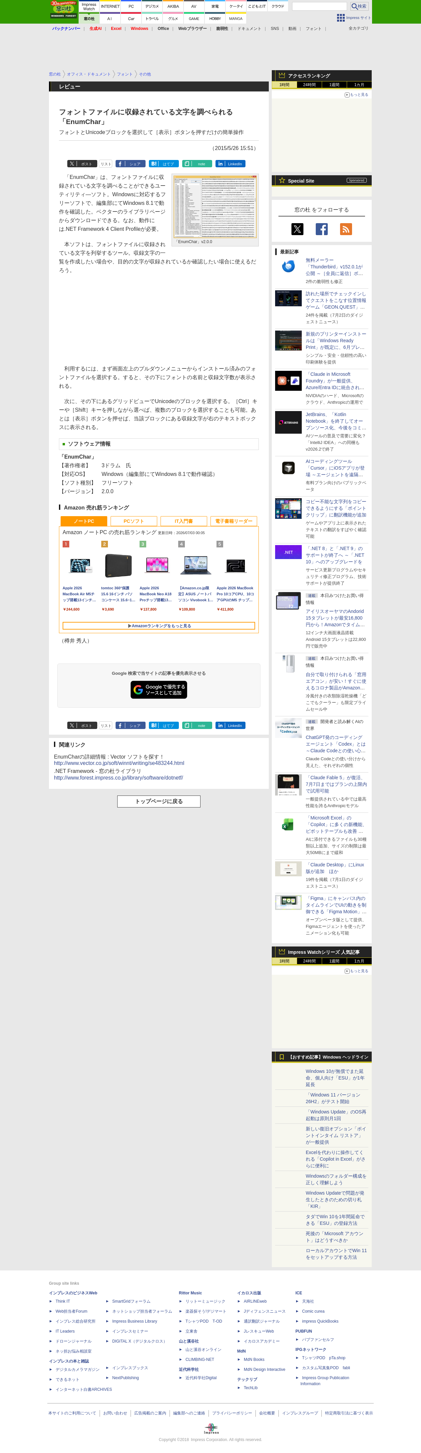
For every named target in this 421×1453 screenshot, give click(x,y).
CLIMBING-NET (200, 1359)
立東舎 (192, 1331)
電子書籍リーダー (233, 521)
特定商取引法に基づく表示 (349, 1413)
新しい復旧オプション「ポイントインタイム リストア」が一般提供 (336, 1135)
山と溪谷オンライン (203, 1349)
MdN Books (254, 1359)
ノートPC (84, 521)
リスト (106, 164)
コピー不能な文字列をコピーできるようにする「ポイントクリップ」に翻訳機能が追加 (336, 508)
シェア (135, 164)
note (201, 164)
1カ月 (359, 84)
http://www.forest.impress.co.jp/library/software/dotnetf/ (118, 778)
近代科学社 (189, 1369)
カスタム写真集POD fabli (326, 1368)
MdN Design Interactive (264, 1369)
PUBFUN (303, 1331)
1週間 (334, 84)
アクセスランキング (309, 75)
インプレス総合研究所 (76, 1321)
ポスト (86, 164)
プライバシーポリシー (232, 1413)
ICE (298, 1293)
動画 (292, 28)
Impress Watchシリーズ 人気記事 (324, 952)
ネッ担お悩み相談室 (74, 1351)
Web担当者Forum (71, 1311)
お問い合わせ (115, 1413)
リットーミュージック (205, 1301)
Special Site (301, 181)
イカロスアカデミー (262, 1341)
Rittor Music (190, 1293)
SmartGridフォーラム (131, 1301)
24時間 (309, 84)
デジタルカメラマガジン (78, 1369)
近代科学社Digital (201, 1378)
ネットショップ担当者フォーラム (142, 1311)
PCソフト (134, 521)
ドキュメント (249, 28)
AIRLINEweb (255, 1301)
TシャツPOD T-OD (204, 1321)
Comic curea (313, 1311)
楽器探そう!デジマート (206, 1311)
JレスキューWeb (259, 1331)
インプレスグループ (300, 1413)
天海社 (308, 1301)
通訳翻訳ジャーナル (262, 1321)
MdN (241, 1351)
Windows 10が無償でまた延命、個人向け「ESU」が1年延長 (335, 1078)
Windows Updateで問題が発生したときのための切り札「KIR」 (335, 1199)
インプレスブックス (130, 1368)
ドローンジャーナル (74, 1341)
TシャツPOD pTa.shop (323, 1358)
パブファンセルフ (318, 1339)
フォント (314, 28)
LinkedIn (235, 164)
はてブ (168, 164)
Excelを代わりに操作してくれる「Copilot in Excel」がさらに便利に (336, 1159)
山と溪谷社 (189, 1341)
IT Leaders (65, 1331)
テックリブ (247, 1379)
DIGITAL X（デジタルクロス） (139, 1341)
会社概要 (267, 1413)
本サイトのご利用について (72, 1413)
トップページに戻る (159, 801)
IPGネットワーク (310, 1349)
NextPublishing (125, 1378)
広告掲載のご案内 (150, 1413)
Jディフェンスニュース (265, 1311)
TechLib (250, 1387)
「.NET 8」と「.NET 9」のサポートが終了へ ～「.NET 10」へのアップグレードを (335, 555)
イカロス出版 (249, 1293)
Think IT (63, 1301)
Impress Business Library (134, 1321)
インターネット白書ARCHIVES (84, 1389)
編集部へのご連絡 (189, 1413)
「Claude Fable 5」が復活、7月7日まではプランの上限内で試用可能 (336, 784)
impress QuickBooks (320, 1321)
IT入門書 (184, 521)
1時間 (284, 84)
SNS (275, 28)
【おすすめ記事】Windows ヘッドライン (328, 1057)
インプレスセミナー (130, 1331)
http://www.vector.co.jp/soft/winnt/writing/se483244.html (119, 763)
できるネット (68, 1379)
